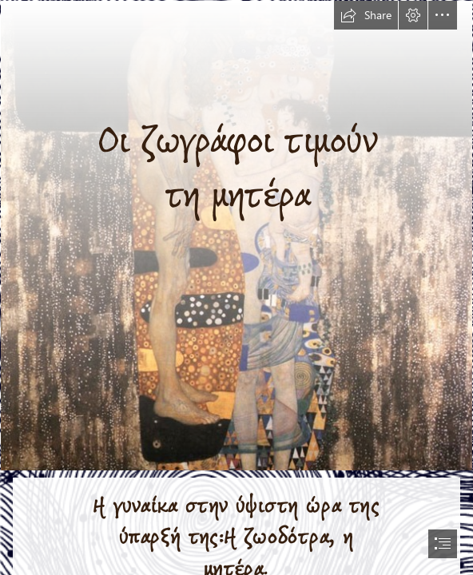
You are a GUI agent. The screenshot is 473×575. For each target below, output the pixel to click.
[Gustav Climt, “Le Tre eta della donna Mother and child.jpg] (236, 235)
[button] (366, 15)
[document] (236, 287)
